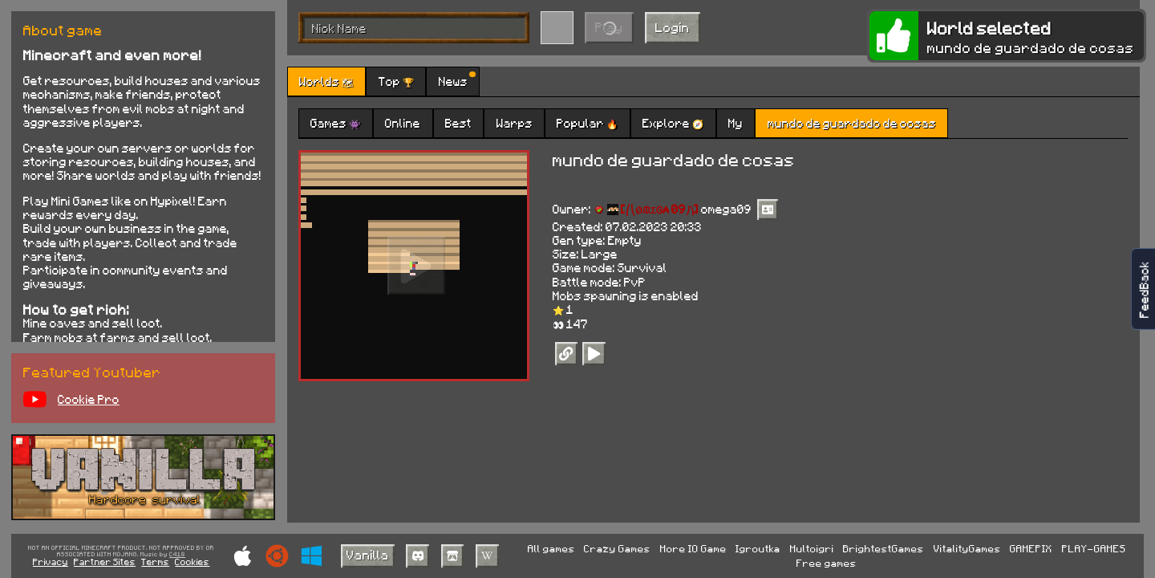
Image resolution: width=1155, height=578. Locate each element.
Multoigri (812, 548)
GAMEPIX (1031, 548)
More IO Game (693, 548)
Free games (826, 562)
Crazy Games (617, 548)
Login (672, 27)
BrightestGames (883, 548)
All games (551, 548)
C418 (177, 554)
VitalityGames (967, 548)
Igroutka (758, 548)
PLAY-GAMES (1094, 548)
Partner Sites (105, 561)
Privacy (50, 561)
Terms (155, 561)
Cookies (192, 561)
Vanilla (367, 554)
